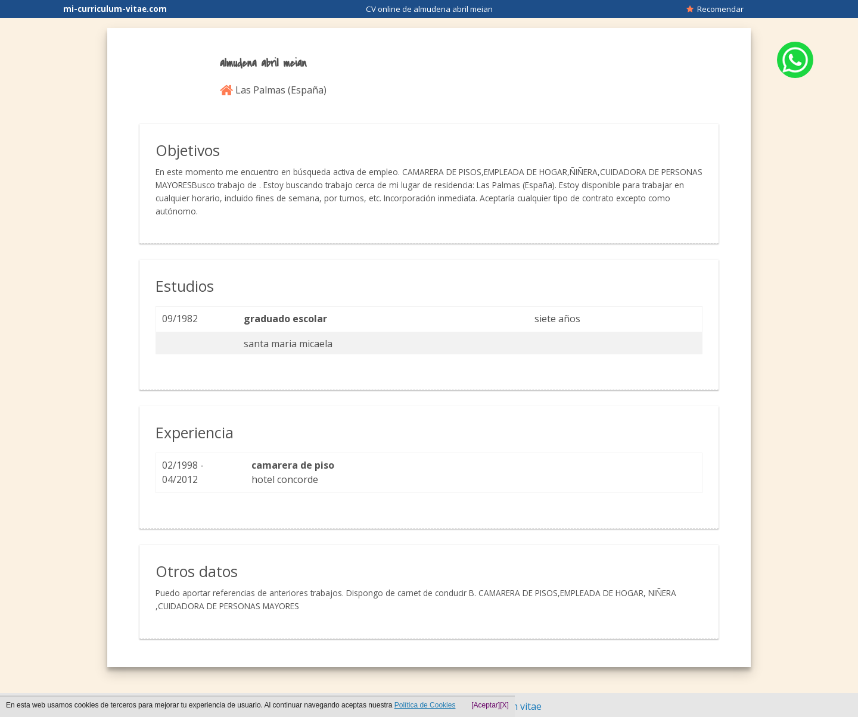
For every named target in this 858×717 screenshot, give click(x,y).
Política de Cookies (425, 705)
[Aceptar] (485, 705)
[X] (504, 705)
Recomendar (715, 9)
